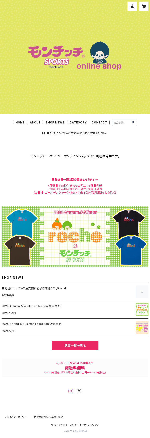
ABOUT (35, 122)
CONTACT (99, 122)
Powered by (75, 430)
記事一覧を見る (75, 346)
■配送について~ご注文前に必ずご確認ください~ (75, 133)
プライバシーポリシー (16, 416)
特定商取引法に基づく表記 (48, 416)
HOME (20, 122)
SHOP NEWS (55, 122)
